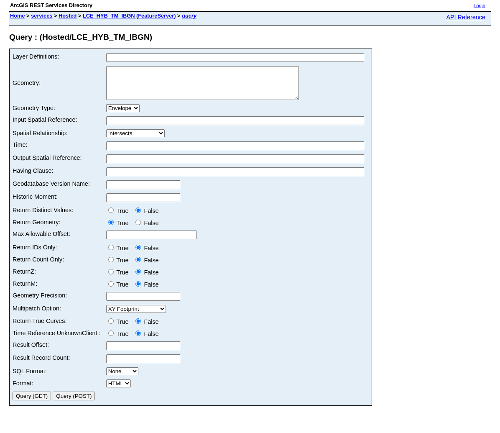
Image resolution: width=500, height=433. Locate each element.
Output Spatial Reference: (47, 164)
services (41, 16)
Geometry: (27, 86)
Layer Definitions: (36, 56)
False (146, 217)
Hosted (68, 16)
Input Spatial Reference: (45, 126)
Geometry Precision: (40, 301)
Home (17, 16)
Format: (23, 389)
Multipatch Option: (37, 314)
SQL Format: (30, 377)
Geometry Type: (34, 114)
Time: (20, 151)
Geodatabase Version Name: (51, 190)
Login (479, 5)
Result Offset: (31, 351)
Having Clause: (33, 177)
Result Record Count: (41, 364)
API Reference (465, 17)
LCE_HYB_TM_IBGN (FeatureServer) (129, 16)
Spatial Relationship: (40, 139)
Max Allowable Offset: (41, 240)
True (120, 217)
